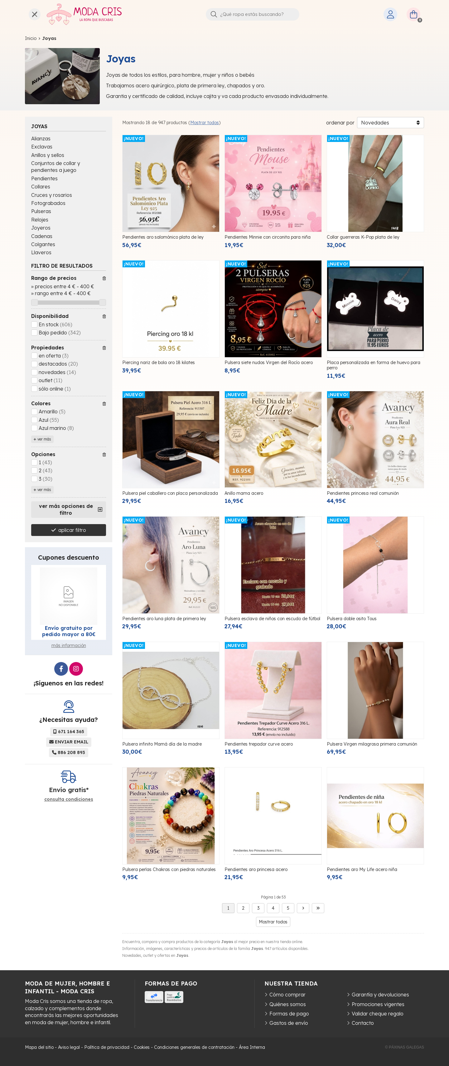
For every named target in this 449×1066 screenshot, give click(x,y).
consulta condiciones (68, 799)
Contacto (363, 1023)
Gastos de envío (288, 1023)
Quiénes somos (287, 1004)
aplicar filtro (72, 530)
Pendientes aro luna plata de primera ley (164, 618)
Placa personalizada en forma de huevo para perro (373, 365)
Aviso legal (69, 1047)
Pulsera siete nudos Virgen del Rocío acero (268, 362)
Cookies (142, 1047)
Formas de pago (289, 1013)
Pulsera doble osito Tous (352, 618)
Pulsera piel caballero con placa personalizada (170, 493)
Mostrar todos (204, 122)
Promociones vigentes (378, 1004)
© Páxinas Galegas (404, 1047)
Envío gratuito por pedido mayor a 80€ (68, 631)
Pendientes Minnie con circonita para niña (267, 237)
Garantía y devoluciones (380, 994)
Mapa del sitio (39, 1047)
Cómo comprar (287, 994)
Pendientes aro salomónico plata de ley (163, 237)
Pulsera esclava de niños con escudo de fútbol (272, 618)
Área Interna (252, 1047)
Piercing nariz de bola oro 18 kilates (158, 362)
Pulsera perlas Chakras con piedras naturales (169, 869)
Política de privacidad (106, 1047)
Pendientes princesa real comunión (363, 493)
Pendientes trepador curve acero (258, 744)
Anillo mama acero (243, 493)
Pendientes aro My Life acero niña (362, 869)
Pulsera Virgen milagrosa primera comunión (372, 744)
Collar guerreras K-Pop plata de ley (363, 237)
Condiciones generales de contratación (194, 1047)
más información (68, 645)
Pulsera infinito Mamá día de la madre (162, 744)
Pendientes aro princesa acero (255, 869)
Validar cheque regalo (377, 1013)
